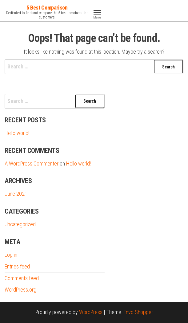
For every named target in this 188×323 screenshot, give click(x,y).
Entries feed (17, 266)
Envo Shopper (138, 312)
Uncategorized (20, 224)
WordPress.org (20, 289)
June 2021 (16, 193)
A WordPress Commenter (31, 163)
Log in (11, 254)
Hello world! (17, 133)
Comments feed (22, 278)
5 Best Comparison (47, 7)
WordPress (90, 312)
